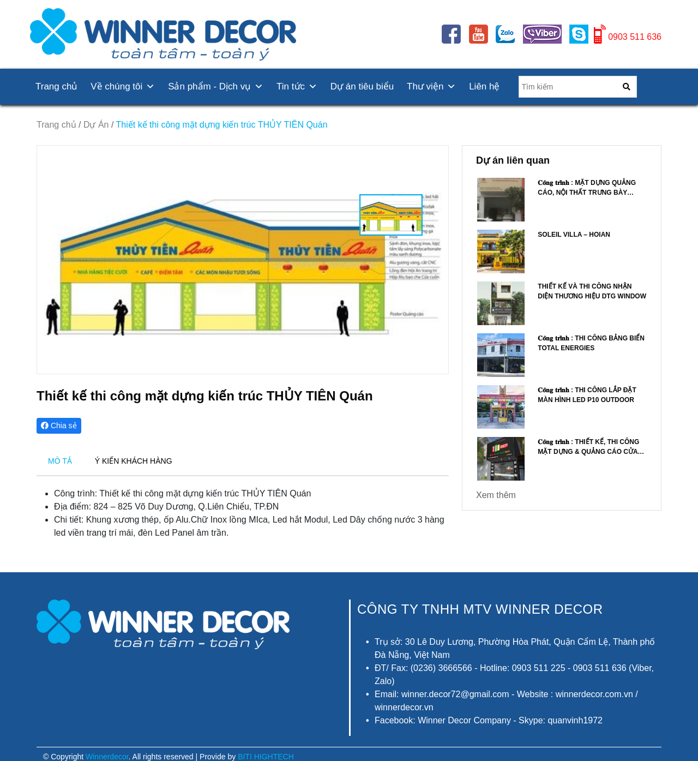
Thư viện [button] (431, 86)
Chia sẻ (59, 425)
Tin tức (296, 86)
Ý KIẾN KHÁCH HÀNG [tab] (133, 461)
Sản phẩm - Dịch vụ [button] (215, 86)
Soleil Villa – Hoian (574, 234)
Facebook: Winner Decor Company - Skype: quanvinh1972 (489, 720)
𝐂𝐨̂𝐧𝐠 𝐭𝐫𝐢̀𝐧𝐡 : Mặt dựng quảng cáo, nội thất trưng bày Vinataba (587, 192)
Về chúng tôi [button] (123, 86)
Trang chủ (56, 86)
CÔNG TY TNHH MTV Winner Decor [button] (480, 609)
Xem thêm (496, 495)
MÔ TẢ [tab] (60, 461)
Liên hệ (484, 86)
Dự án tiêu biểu (362, 86)
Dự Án (96, 124)
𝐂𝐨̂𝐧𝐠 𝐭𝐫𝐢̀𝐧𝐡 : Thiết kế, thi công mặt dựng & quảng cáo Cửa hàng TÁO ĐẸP (588, 451)
